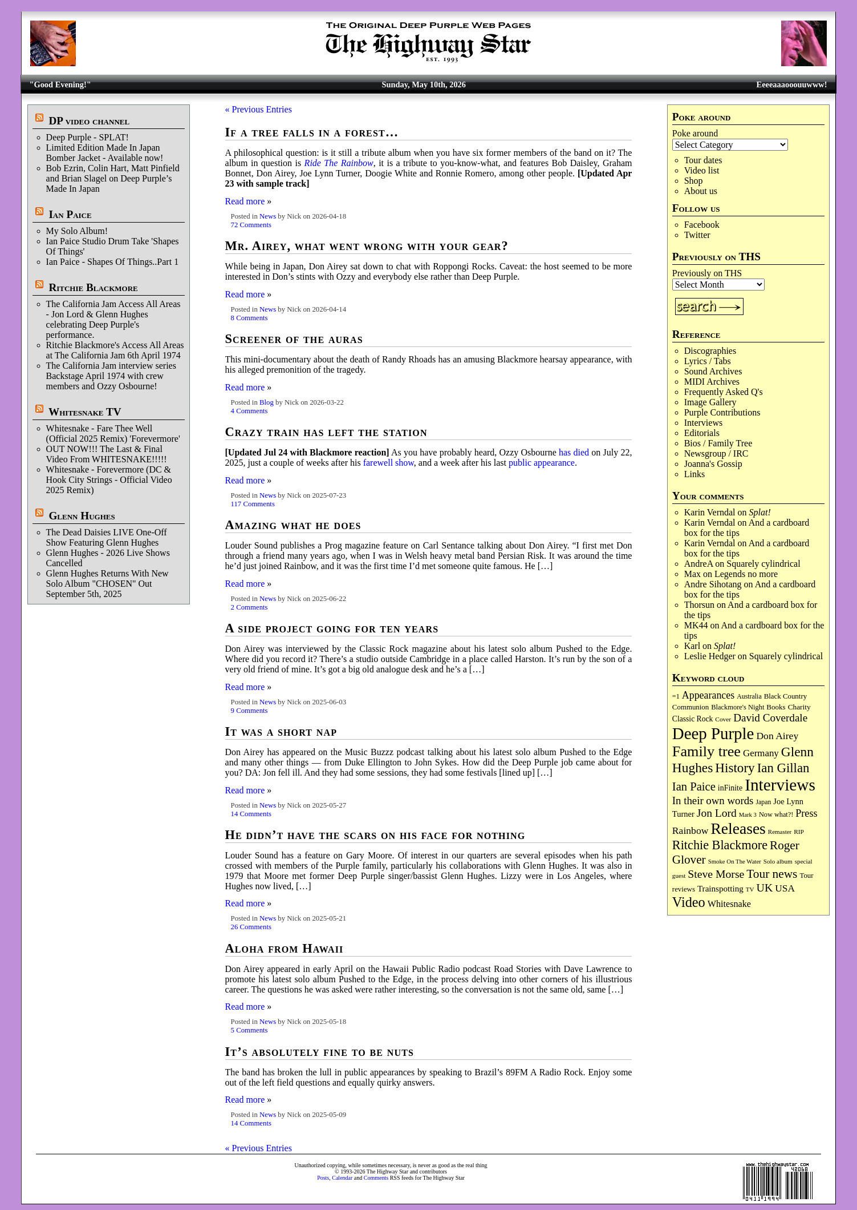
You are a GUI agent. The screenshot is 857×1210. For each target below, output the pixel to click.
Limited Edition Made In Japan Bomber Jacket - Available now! (105, 153)
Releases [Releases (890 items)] (737, 828)
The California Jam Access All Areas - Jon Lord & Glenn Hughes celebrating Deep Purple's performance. (113, 319)
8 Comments (249, 318)
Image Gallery (710, 402)
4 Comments (249, 411)
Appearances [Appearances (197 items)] (708, 695)
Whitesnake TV (84, 412)
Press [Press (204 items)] (806, 813)
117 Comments (253, 504)
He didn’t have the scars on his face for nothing (375, 835)
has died (574, 452)
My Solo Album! (77, 231)
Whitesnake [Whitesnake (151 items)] (729, 904)
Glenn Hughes (81, 516)
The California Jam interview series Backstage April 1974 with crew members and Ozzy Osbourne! (111, 376)
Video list (702, 170)
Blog (266, 402)
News (267, 216)
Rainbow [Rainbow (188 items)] (690, 830)
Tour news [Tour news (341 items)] (771, 874)
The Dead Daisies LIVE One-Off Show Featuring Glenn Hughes (106, 537)
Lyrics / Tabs (707, 361)
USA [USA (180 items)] (785, 888)
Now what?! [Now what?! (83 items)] (776, 814)
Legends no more (746, 574)
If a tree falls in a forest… (312, 132)
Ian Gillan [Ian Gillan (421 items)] (783, 768)
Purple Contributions (722, 412)
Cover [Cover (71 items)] (723, 719)
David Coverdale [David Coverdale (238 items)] (770, 718)
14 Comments (251, 814)
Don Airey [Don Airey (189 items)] (777, 735)
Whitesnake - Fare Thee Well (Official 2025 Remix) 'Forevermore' (113, 433)
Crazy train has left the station (326, 432)
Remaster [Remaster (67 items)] (779, 831)
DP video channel (88, 121)
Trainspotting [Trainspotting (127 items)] (720, 888)
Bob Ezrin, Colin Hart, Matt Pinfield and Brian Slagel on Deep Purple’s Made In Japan (113, 178)
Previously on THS (707, 273)
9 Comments (249, 711)
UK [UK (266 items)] (765, 887)
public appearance (542, 462)
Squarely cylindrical (763, 563)
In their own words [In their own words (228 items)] (713, 800)
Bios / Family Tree (718, 443)
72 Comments (251, 225)
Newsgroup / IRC (716, 453)
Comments (376, 1178)
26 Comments (251, 927)
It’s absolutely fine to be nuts (319, 1051)
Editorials (702, 433)
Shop (693, 180)
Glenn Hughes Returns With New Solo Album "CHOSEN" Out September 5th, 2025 (107, 583)
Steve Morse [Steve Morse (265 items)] (716, 874)
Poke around (695, 133)
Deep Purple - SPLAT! (87, 137)
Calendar (342, 1178)
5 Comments (249, 1030)
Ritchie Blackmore (92, 287)
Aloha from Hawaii (284, 948)
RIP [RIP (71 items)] (799, 831)
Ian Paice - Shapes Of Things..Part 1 (112, 262)
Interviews (703, 422)
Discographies (710, 351)
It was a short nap (281, 731)
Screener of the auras (294, 339)
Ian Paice (69, 214)
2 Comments (249, 607)
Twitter (697, 235)
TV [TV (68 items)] (750, 889)
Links (694, 474)
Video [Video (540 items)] (688, 902)
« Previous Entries (258, 109)
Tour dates (703, 160)
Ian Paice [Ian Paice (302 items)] (694, 786)
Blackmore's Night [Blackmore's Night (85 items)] (737, 707)
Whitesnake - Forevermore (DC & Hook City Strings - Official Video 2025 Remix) (109, 480)
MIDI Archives (712, 381)
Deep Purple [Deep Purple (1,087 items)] (713, 733)
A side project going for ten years (332, 628)
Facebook (702, 224)
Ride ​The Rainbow (338, 163)
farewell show (388, 462)
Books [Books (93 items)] (775, 707)
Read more (245, 201)
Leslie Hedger (710, 656)
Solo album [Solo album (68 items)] (778, 861)
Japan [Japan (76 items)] (763, 802)
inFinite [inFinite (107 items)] (730, 788)
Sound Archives (713, 371)
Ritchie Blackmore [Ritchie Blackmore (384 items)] (719, 845)
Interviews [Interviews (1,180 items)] (780, 785)
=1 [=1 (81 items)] (676, 696)
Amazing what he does (293, 525)
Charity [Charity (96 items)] (799, 707)
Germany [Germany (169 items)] (761, 753)
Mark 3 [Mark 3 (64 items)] (748, 815)
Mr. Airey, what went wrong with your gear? (367, 246)
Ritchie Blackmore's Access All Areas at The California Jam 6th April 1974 (115, 350)
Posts (323, 1178)
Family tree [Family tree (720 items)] (706, 751)
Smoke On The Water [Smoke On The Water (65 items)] (734, 861)
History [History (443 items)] (734, 767)
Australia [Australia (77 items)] (749, 696)
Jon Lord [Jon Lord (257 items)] (717, 813)
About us (700, 191)
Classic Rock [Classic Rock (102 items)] (692, 719)
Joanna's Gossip (713, 464)
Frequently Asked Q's (723, 392)
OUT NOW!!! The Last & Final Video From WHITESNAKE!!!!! (106, 454)
